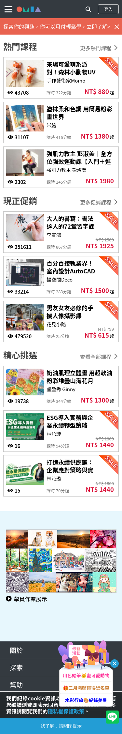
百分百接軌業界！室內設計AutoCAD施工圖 (71, 271)
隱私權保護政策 (66, 711)
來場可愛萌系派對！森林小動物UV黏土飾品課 (71, 72)
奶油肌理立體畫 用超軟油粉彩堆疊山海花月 (79, 376)
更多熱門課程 (95, 48)
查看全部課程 (95, 356)
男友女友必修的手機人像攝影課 (70, 311)
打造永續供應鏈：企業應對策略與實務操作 (70, 470)
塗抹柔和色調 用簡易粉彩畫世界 (79, 112)
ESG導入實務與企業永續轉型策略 (70, 421)
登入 (108, 9)
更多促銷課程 (95, 202)
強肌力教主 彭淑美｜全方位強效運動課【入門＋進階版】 (79, 161)
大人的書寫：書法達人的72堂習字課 (70, 222)
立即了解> (98, 26)
